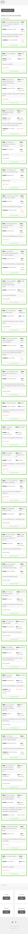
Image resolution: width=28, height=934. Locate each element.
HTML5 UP (15, 928)
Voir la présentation (14, 45)
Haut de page (3, 885)
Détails (6, 898)
